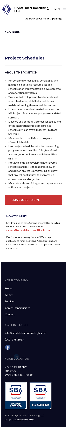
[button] (59, 9)
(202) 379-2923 (14, 339)
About (8, 294)
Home (8, 288)
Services (10, 301)
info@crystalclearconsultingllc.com (25, 333)
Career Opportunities (17, 307)
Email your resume (26, 199)
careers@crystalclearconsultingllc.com (28, 230)
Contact (10, 314)
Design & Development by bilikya (19, 419)
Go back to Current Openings (43, 18)
